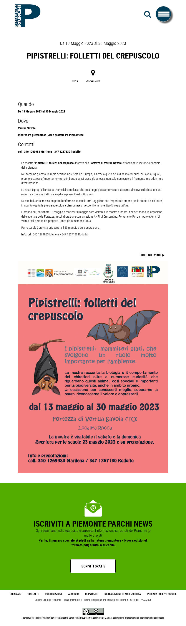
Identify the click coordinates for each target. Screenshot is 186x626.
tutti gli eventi (151, 255)
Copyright (91, 594)
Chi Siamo (15, 594)
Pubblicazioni (53, 594)
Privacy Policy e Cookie (161, 594)
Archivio (73, 594)
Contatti (33, 594)
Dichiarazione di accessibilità (123, 594)
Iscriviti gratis (93, 566)
